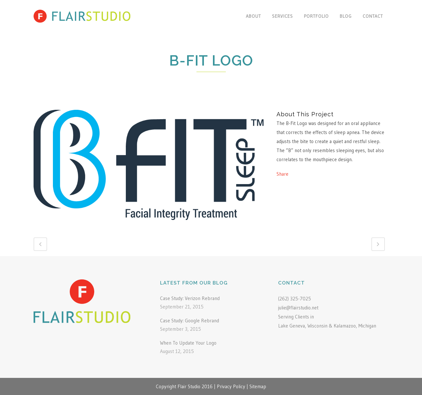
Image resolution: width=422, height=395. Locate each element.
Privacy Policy (231, 386)
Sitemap (257, 386)
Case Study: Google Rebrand (189, 320)
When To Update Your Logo (188, 343)
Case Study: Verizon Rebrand (190, 298)
